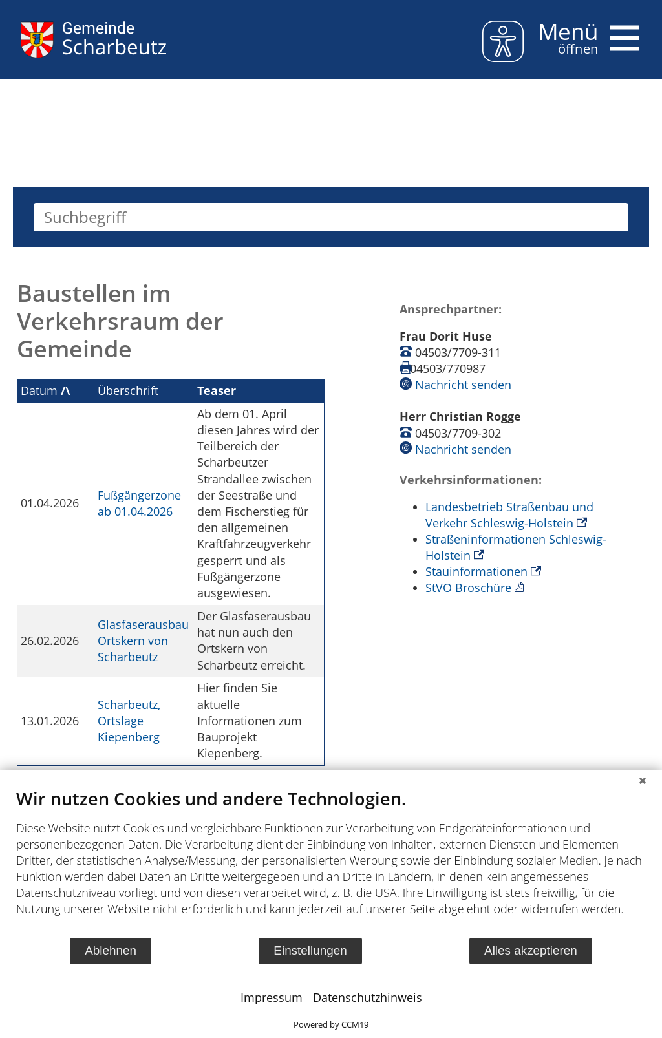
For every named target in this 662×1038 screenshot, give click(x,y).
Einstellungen (310, 950)
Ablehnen (110, 950)
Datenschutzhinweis (367, 997)
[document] (331, 862)
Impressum (271, 997)
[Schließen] (642, 780)
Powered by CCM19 (331, 1024)
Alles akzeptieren (530, 950)
